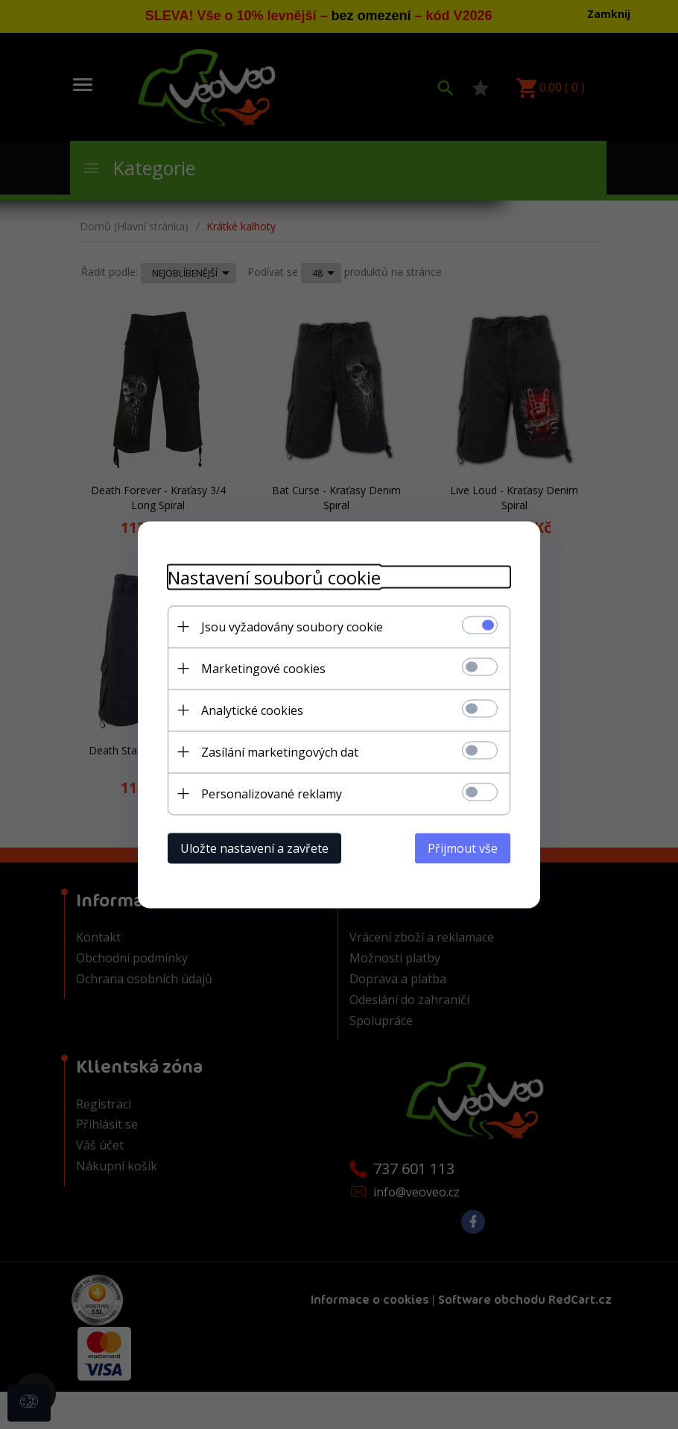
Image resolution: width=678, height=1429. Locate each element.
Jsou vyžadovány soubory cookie (292, 626)
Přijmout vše (463, 847)
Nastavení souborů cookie (274, 576)
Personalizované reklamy (271, 793)
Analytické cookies (252, 709)
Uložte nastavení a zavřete (254, 847)
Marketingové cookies (263, 668)
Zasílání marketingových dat (279, 751)
